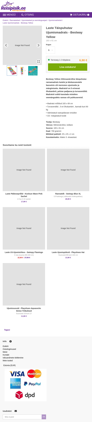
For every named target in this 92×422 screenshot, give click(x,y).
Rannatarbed (15, 20)
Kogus (48, 45)
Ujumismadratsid (55, 20)
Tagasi (7, 330)
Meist (5, 352)
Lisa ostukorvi (68, 67)
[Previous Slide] (6, 45)
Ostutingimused (9, 349)
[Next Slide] (38, 45)
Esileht (5, 20)
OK (44, 417)
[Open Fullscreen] (38, 61)
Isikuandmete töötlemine (13, 358)
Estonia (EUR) (9, 365)
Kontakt (6, 355)
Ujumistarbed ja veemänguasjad (34, 20)
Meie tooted (8, 360)
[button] (12, 70)
